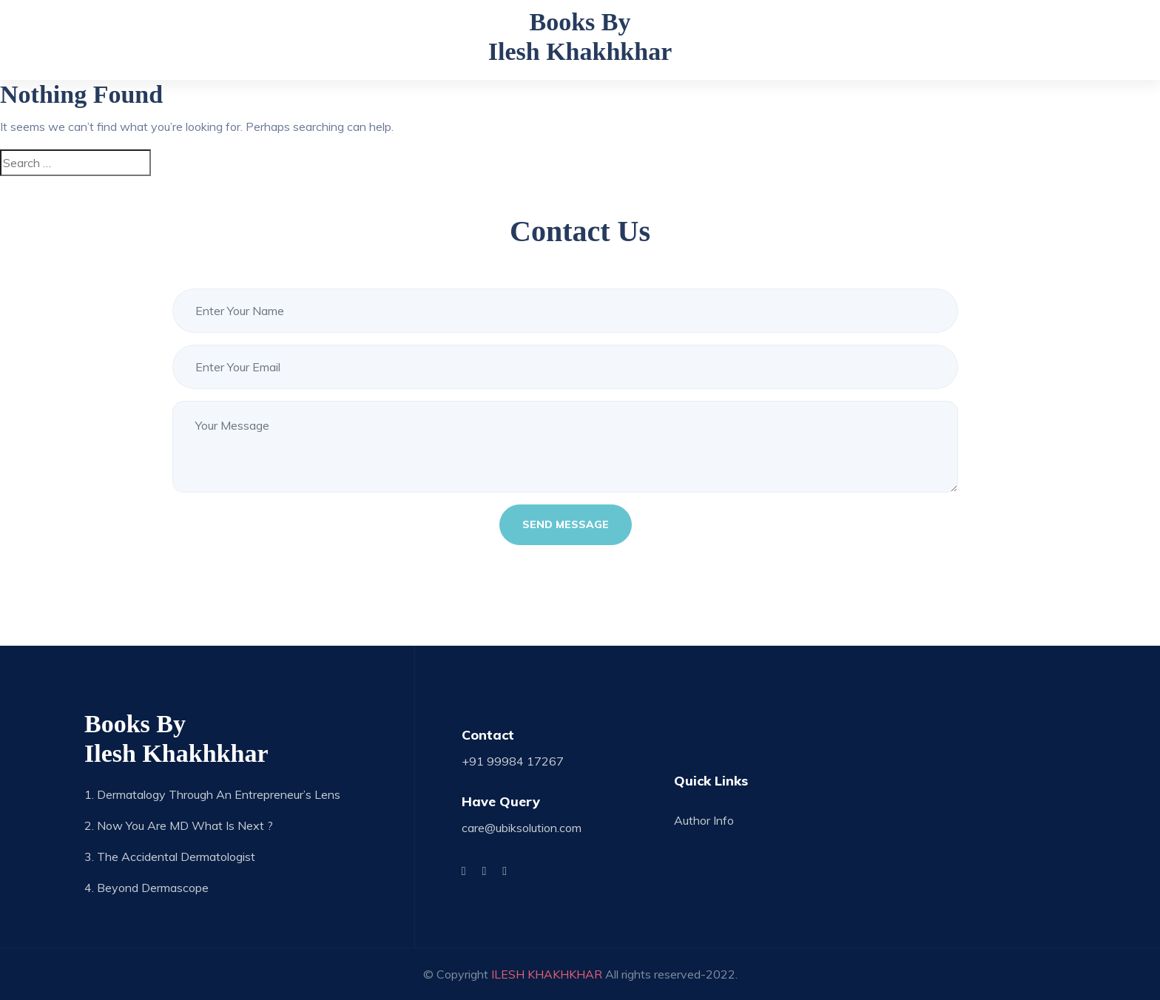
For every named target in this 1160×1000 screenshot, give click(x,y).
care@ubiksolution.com (521, 827)
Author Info (704, 820)
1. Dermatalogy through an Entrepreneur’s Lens (212, 794)
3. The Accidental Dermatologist (169, 856)
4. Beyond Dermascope (146, 887)
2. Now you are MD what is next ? (178, 825)
